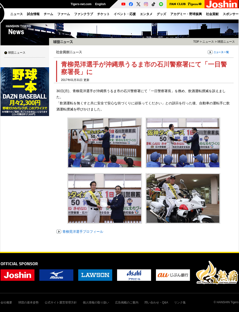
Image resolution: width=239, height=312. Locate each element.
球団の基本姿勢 (28, 302)
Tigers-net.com (81, 4)
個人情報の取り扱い (96, 302)
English (100, 4)
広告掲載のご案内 (126, 302)
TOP (196, 41)
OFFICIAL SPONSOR (19, 263)
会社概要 (6, 302)
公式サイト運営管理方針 (61, 302)
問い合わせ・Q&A (156, 302)
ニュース (208, 41)
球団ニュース (17, 52)
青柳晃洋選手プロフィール (82, 232)
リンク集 (180, 302)
